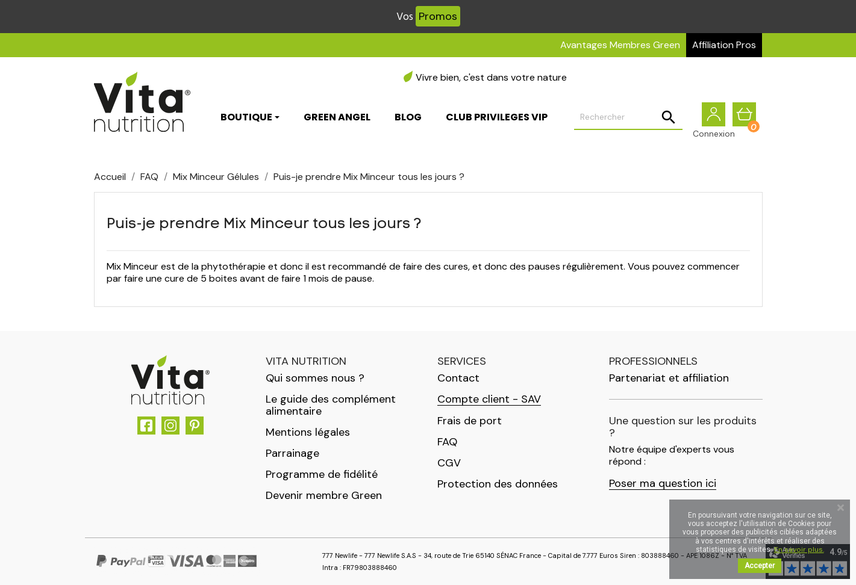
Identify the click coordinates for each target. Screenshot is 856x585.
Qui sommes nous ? (315, 378)
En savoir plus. (799, 549)
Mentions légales (308, 432)
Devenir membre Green (324, 495)
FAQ (447, 442)
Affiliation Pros (724, 45)
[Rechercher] (628, 118)
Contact (458, 378)
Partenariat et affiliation (669, 378)
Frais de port (469, 421)
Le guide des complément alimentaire (331, 405)
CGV (449, 463)
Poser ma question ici (662, 483)
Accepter (760, 566)
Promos (438, 16)
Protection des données (497, 484)
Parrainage (292, 453)
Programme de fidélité (322, 474)
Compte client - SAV (489, 399)
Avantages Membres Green (620, 45)
